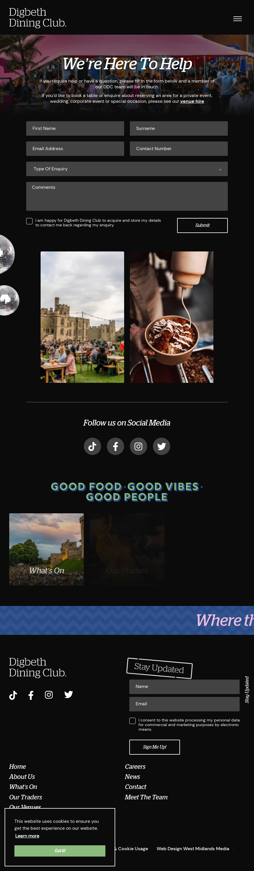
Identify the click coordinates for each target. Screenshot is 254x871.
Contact (135, 787)
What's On (23, 787)
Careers (135, 766)
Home (17, 766)
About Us (22, 777)
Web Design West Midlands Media (193, 848)
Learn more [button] (27, 836)
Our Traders (25, 797)
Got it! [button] (60, 851)
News (132, 777)
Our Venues (25, 807)
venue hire (192, 101)
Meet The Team (146, 797)
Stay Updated (247, 689)
